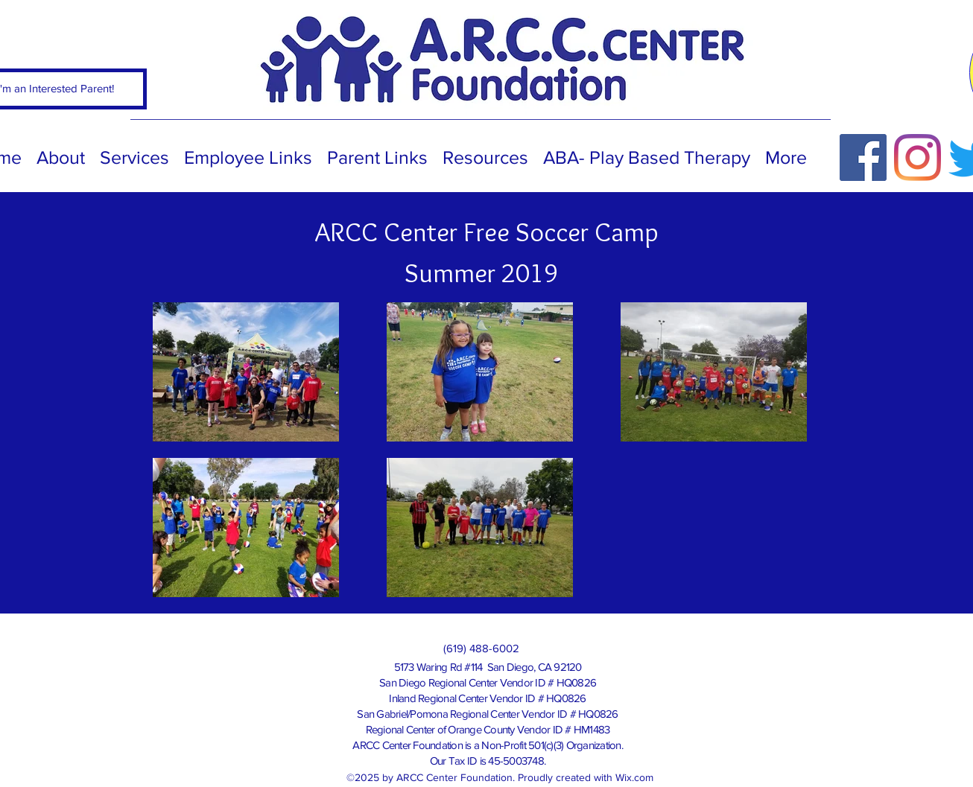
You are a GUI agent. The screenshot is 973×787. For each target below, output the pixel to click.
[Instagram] (917, 157)
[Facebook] (863, 157)
